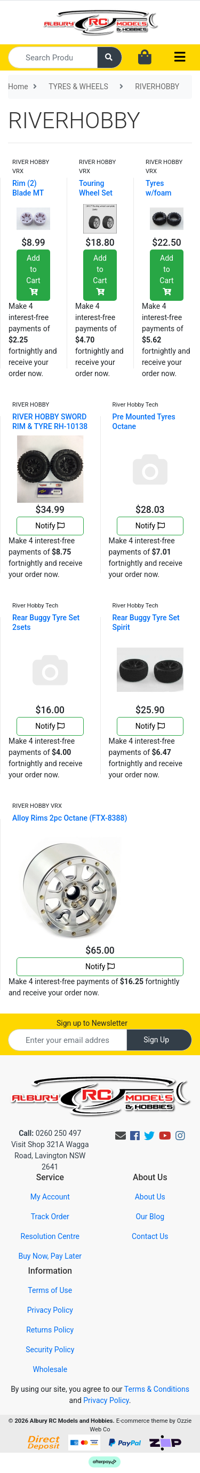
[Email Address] (67, 1040)
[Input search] (53, 57)
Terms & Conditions (156, 1389)
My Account (50, 1197)
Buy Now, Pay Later (50, 1256)
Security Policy (50, 1349)
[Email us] (120, 1135)
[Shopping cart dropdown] (144, 58)
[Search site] (110, 57)
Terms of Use (50, 1290)
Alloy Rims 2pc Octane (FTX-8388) (69, 818)
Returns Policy (50, 1330)
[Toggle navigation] (179, 57)
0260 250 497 (50, 1133)
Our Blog (149, 1216)
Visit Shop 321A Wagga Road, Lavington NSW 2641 (50, 1155)
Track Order (50, 1216)
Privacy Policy (50, 1310)
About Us (150, 1197)
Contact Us (150, 1236)
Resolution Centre (50, 1236)
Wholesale (50, 1369)
